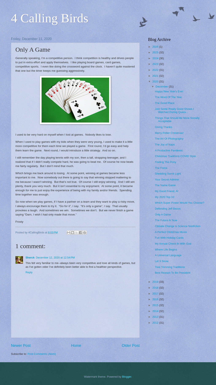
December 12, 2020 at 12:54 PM (55, 257)
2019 (155, 281)
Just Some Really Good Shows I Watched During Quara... (174, 110)
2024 (155, 58)
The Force (161, 168)
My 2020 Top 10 (164, 197)
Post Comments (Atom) (42, 353)
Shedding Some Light (168, 173)
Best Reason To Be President (172, 272)
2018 (155, 287)
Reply (29, 272)
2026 (155, 46)
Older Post (131, 345)
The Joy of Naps (165, 144)
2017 (155, 293)
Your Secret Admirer (167, 179)
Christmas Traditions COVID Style (175, 156)
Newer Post (21, 345)
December (162, 86)
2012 (155, 322)
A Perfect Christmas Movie (171, 232)
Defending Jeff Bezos (168, 208)
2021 (155, 75)
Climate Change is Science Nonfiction (177, 226)
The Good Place (164, 103)
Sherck (30, 257)
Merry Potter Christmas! (169, 133)
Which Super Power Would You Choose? (179, 202)
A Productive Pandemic (169, 150)
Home (76, 345)
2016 (155, 299)
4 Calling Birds (49, 18)
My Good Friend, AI (166, 191)
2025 (155, 52)
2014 (155, 311)
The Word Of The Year (168, 97)
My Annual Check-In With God (173, 243)
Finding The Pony (165, 162)
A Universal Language (168, 255)
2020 (155, 81)
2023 (155, 64)
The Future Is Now (166, 220)
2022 (155, 69)
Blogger (126, 376)
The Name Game (165, 185)
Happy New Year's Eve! (169, 91)
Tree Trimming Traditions (170, 267)
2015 (155, 305)
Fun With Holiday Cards (169, 237)
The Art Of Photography (169, 138)
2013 (155, 316)
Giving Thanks (163, 127)
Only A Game (163, 214)
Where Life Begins (166, 249)
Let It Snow (161, 261)
